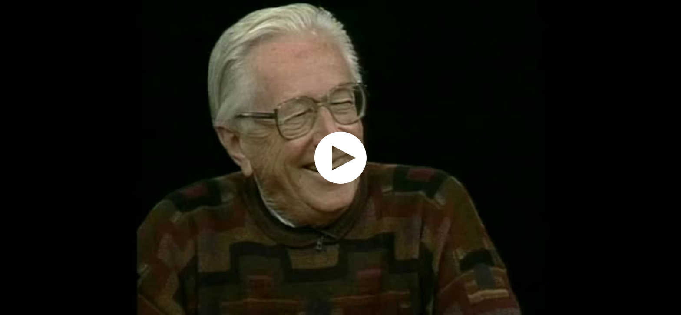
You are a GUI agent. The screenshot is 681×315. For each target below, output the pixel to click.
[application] (340, 157)
